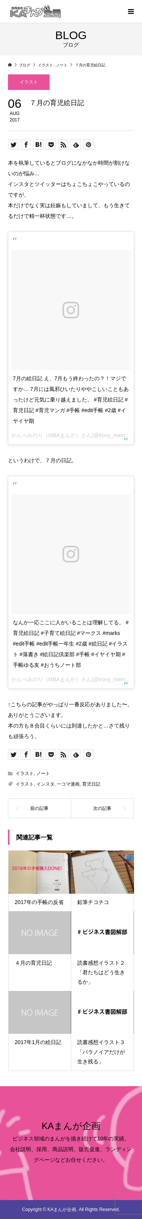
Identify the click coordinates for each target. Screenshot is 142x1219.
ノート (43, 773)
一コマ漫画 (68, 784)
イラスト (29, 82)
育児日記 (91, 784)
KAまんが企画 (71, 1126)
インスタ (45, 784)
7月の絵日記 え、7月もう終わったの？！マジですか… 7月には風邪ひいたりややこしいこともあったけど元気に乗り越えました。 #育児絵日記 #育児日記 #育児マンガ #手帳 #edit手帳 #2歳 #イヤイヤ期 (71, 399)
